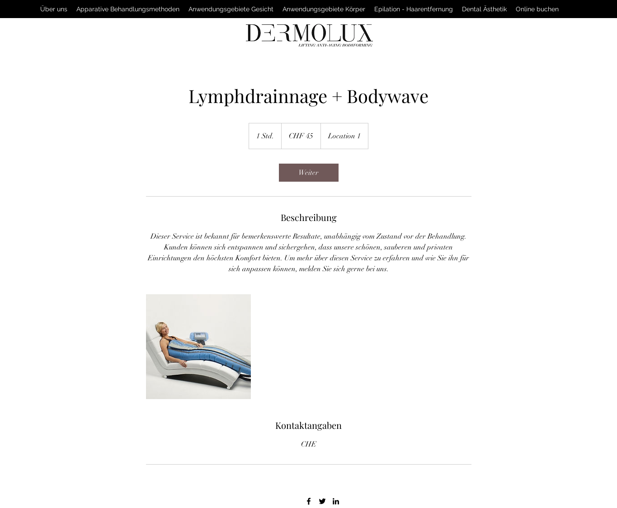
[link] (309, 173)
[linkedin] (335, 501)
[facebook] (308, 501)
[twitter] (322, 501)
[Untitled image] (198, 346)
